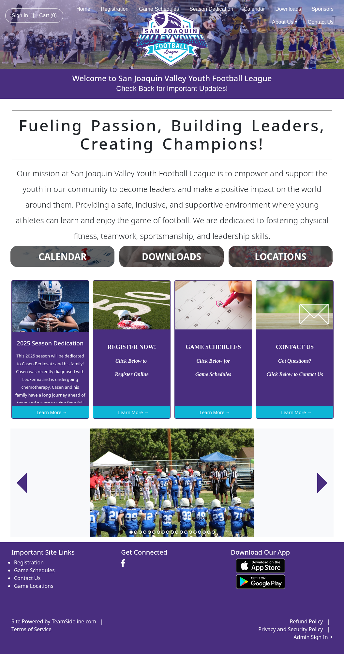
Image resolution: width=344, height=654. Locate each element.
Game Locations (33, 585)
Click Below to (131, 361)
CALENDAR (62, 256)
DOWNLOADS (171, 256)
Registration (114, 9)
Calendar (254, 9)
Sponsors (322, 9)
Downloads (288, 9)
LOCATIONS (280, 256)
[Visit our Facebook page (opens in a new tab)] (124, 563)
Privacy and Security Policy (290, 629)
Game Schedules (159, 9)
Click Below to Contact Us (294, 374)
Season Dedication (211, 9)
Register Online (132, 374)
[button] (21, 483)
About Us (284, 22)
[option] (172, 483)
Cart (48, 15)
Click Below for (213, 361)
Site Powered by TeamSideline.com (53, 621)
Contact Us (321, 22)
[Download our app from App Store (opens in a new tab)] (260, 565)
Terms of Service (31, 629)
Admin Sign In (313, 637)
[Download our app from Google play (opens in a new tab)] (260, 581)
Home (83, 9)
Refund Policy (306, 621)
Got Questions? (294, 361)
